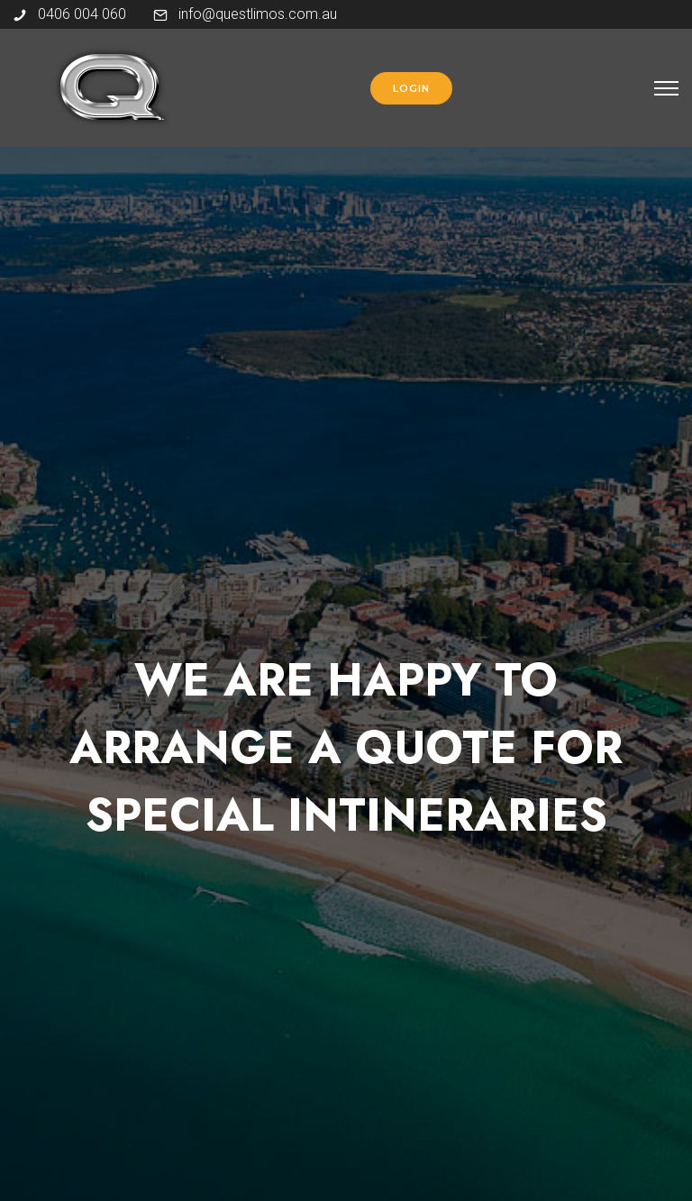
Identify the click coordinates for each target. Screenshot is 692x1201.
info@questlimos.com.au (257, 14)
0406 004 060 (82, 14)
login (411, 88)
